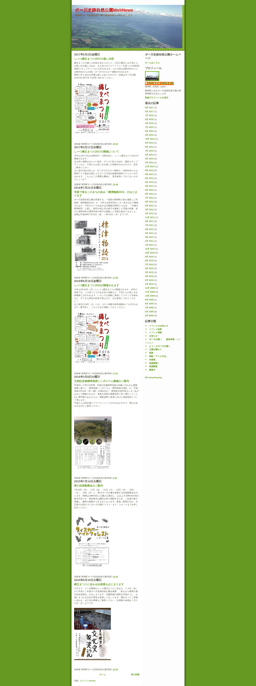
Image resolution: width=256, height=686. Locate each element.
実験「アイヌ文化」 (158, 356)
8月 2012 (149, 194)
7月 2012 (149, 198)
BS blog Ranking (153, 377)
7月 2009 (149, 307)
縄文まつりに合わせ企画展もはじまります (99, 584)
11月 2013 (150, 166)
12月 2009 (150, 288)
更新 (151, 353)
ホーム (102, 674)
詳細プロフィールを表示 (156, 97)
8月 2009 (149, 303)
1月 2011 (149, 245)
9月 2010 (149, 256)
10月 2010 (150, 253)
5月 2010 (149, 272)
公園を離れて (155, 349)
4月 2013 (149, 186)
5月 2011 (149, 233)
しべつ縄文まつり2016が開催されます (96, 285)
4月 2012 (149, 209)
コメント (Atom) (88, 680)
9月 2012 (149, 190)
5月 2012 (149, 205)
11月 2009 (150, 292)
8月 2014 (149, 147)
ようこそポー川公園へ (159, 346)
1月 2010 (149, 284)
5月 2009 (149, 315)
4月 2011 (149, 237)
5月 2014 (149, 158)
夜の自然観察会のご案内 (88, 485)
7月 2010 (149, 264)
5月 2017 (149, 111)
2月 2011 (149, 241)
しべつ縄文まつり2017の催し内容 (94, 58)
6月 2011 (149, 229)
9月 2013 (149, 170)
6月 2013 (149, 178)
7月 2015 (149, 127)
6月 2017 (149, 107)
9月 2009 (149, 299)
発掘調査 (153, 366)
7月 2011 (149, 225)
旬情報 (152, 359)
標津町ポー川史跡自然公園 (161, 83)
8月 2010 (149, 260)
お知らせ (153, 336)
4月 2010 (149, 276)
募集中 (152, 370)
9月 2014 (149, 143)
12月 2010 (150, 249)
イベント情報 (155, 332)
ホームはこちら (152, 62)
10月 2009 (150, 296)
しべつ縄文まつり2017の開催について (96, 151)
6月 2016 (149, 119)
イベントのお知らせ (158, 326)
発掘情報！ (154, 363)
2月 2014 (149, 162)
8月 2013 (149, 174)
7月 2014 (149, 151)
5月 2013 (149, 182)
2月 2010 (149, 280)
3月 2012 (149, 213)
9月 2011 (149, 221)
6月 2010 (149, 268)
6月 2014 (149, 154)
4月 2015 (149, 135)
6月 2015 (149, 131)
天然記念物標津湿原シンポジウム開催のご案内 (101, 381)
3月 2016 (149, 123)
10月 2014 (150, 139)
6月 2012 (149, 201)
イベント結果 (155, 329)
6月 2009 (149, 311)
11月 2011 (150, 217)
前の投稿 (135, 674)
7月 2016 (149, 115)
